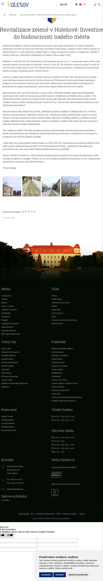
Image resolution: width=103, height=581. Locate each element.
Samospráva (6, 296)
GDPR (58, 514)
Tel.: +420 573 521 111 (15, 479)
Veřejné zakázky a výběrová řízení (65, 383)
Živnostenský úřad (8, 430)
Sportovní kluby (7, 359)
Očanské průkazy (7, 420)
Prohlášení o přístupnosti (45, 514)
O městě (4, 299)
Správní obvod (57, 323)
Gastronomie (6, 373)
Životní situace (57, 313)
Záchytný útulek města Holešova (64, 401)
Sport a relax (6, 348)
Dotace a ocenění (7, 306)
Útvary (54, 296)
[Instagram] (84, 4)
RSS (32, 514)
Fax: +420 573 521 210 (15, 483)
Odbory (54, 306)
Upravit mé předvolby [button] (78, 575)
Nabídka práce (57, 373)
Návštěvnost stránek (59, 366)
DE (66, 4)
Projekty (4, 320)
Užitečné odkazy (58, 387)
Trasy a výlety (6, 380)
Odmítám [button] (60, 575)
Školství (4, 303)
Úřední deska (57, 299)
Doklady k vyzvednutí (60, 355)
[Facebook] (76, 4)
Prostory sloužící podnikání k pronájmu (67, 397)
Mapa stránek (24, 514)
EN (61, 4)
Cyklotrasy (5, 387)
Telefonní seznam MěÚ (60, 303)
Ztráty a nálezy (57, 369)
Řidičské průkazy (7, 427)
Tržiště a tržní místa (59, 380)
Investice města (7, 327)
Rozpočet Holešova (8, 330)
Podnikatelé (5, 313)
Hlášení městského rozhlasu (62, 348)
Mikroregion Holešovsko (10, 334)
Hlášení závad (57, 359)
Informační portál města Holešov (64, 467)
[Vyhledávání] (99, 4)
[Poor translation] (9, 535)
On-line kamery (57, 352)
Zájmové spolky (7, 366)
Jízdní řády (56, 394)
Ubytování (5, 369)
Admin (82, 514)
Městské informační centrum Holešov (66, 484)
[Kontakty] (95, 4)
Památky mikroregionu (10, 352)
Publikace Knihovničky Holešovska (14, 383)
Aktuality (12, 15)
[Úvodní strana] (4, 15)
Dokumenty (56, 309)
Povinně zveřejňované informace (64, 320)
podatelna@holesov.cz (15, 489)
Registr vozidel (7, 416)
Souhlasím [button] (46, 575)
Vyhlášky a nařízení (9, 309)
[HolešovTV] (80, 4)
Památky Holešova (8, 355)
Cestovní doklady (8, 423)
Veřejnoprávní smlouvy (10, 323)
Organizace (5, 316)
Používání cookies (69, 514)
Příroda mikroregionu (9, 362)
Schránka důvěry (58, 362)
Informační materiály (9, 376)
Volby (54, 316)
